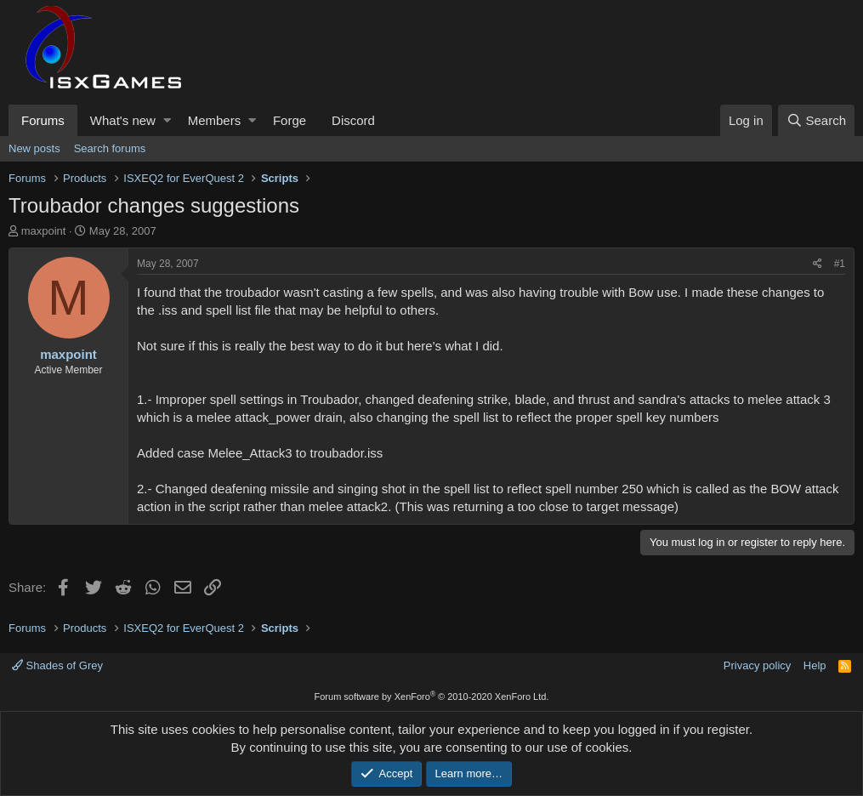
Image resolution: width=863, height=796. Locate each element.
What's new (123, 120)
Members (214, 120)
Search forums (110, 148)
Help (814, 665)
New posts (34, 148)
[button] (167, 120)
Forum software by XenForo (432, 696)
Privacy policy (757, 665)
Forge (289, 120)
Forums (43, 120)
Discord (353, 120)
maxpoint (43, 231)
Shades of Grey (57, 665)
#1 (839, 264)
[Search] (816, 120)
